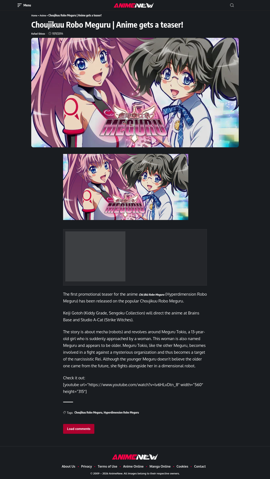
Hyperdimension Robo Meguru (121, 412)
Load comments (78, 429)
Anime (43, 15)
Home (34, 15)
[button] (232, 5)
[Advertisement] (95, 256)
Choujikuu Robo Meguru (88, 412)
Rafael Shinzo (38, 33)
